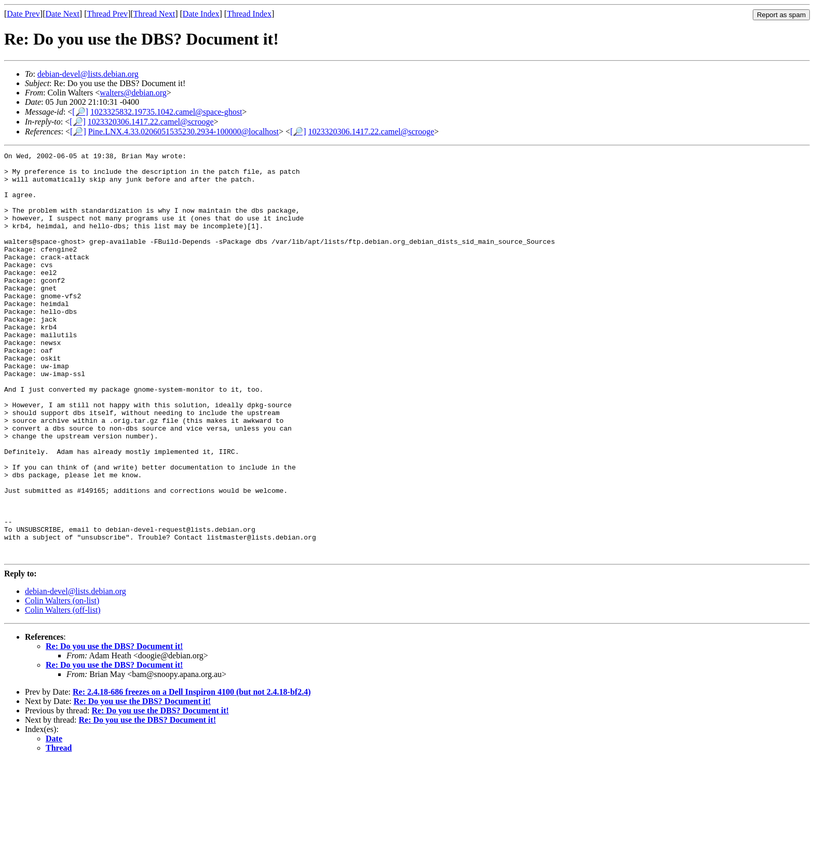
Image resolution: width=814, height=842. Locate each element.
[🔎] (80, 111)
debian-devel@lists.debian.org (88, 74)
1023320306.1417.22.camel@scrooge (151, 121)
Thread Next (154, 13)
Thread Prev (107, 13)
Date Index (201, 13)
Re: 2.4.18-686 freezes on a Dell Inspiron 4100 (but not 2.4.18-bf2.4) (192, 772)
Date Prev (23, 13)
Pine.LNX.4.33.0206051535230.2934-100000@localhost (183, 131)
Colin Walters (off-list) (63, 690)
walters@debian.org (133, 92)
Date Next (62, 13)
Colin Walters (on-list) (62, 681)
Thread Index (249, 13)
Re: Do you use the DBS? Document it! (114, 727)
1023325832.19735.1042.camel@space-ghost (166, 111)
